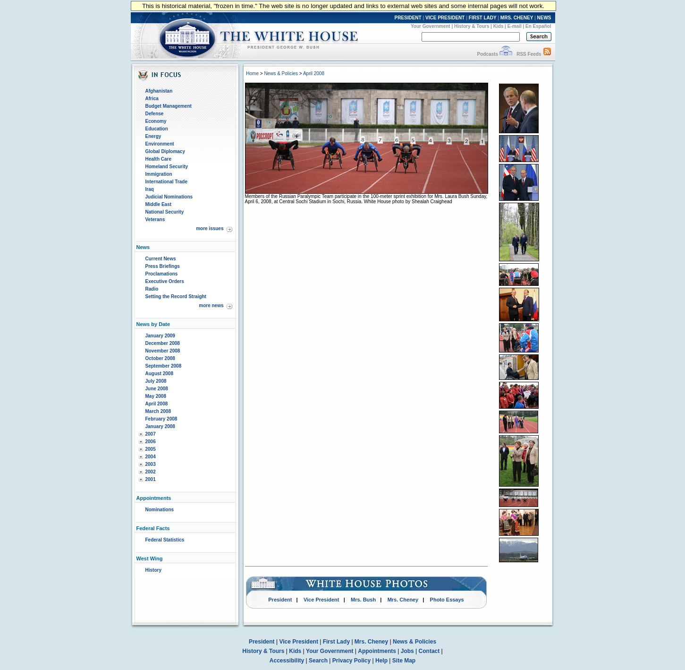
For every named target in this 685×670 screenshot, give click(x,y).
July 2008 (156, 381)
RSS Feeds (528, 54)
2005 (150, 449)
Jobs (407, 651)
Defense (154, 113)
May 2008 (155, 396)
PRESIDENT (407, 17)
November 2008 (162, 350)
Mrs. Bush (363, 599)
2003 (150, 464)
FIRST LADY (483, 17)
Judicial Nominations (169, 196)
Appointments (377, 651)
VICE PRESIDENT (445, 17)
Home (252, 73)
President (280, 599)
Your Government (430, 26)
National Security (164, 212)
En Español (538, 26)
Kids (498, 26)
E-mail (514, 26)
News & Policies (281, 73)
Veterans (155, 219)
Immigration (158, 174)
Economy (156, 121)
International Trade (166, 181)
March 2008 (158, 411)
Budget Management (168, 106)
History (153, 570)
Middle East (158, 204)
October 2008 (160, 358)
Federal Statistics (165, 539)
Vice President (321, 599)
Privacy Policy (351, 660)
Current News (160, 258)
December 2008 (162, 343)
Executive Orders (164, 281)
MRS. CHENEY (516, 17)
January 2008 (160, 426)
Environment (159, 143)
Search (318, 660)
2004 (150, 456)
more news (211, 305)
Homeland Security (166, 166)
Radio (152, 289)
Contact (429, 651)
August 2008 (159, 373)
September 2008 (163, 366)
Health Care (158, 159)
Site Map (403, 660)
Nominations (159, 509)
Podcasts (487, 54)
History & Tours (471, 26)
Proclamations (161, 273)
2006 (150, 441)
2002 (150, 471)
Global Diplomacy (165, 151)
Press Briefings (162, 266)
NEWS (544, 17)
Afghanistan (159, 91)
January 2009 (160, 335)
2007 (150, 434)
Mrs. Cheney (403, 599)
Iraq (149, 189)
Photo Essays (447, 599)
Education (156, 128)
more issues (209, 228)
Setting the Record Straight (175, 296)
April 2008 (156, 403)
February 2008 (161, 418)
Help (381, 660)
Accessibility (287, 660)
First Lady (336, 641)
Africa (152, 98)
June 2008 (156, 388)
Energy (153, 136)
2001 (150, 479)
